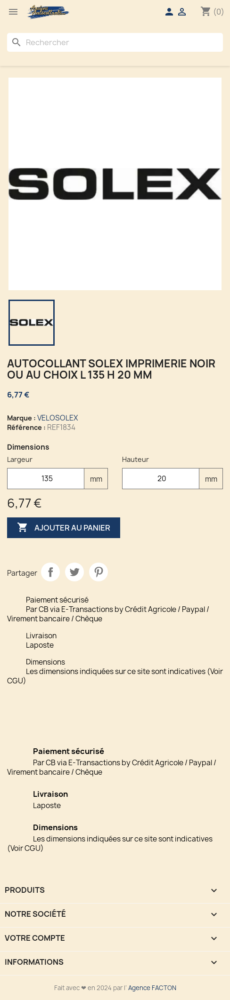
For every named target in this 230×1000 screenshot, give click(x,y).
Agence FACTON (152, 988)
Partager (50, 572)
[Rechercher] (115, 42)
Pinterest (98, 572)
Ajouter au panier (63, 528)
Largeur (20, 459)
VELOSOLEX (57, 418)
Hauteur (135, 459)
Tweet (74, 572)
